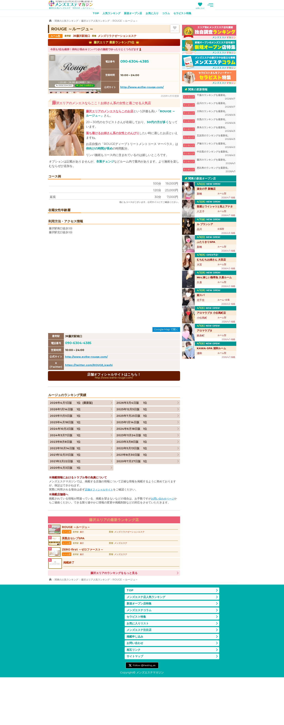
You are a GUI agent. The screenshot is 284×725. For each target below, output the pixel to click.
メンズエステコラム (140, 655)
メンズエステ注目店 (140, 676)
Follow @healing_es (144, 712)
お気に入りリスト (138, 669)
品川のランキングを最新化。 (216, 105)
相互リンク (134, 696)
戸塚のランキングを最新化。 (216, 146)
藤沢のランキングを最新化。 (216, 162)
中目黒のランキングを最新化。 (216, 154)
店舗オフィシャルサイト (100, 530)
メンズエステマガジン (73, 3)
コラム (167, 14)
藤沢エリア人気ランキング (98, 21)
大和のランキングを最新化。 (216, 113)
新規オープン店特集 (140, 648)
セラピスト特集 (185, 14)
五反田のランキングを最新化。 (216, 138)
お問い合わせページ (163, 539)
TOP (92, 14)
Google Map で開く (166, 369)
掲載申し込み (135, 683)
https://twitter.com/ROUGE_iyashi (90, 405)
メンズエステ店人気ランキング (147, 641)
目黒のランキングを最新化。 (216, 122)
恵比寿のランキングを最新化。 (216, 170)
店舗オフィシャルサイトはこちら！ (114, 416)
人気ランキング (109, 14)
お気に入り (222, 8)
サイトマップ (135, 704)
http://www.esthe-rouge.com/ (142, 87)
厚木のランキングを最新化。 (216, 130)
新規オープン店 (132, 14)
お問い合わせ (135, 690)
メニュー (232, 5)
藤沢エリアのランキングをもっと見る (114, 616)
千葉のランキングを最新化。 (216, 97)
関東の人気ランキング (67, 21)
